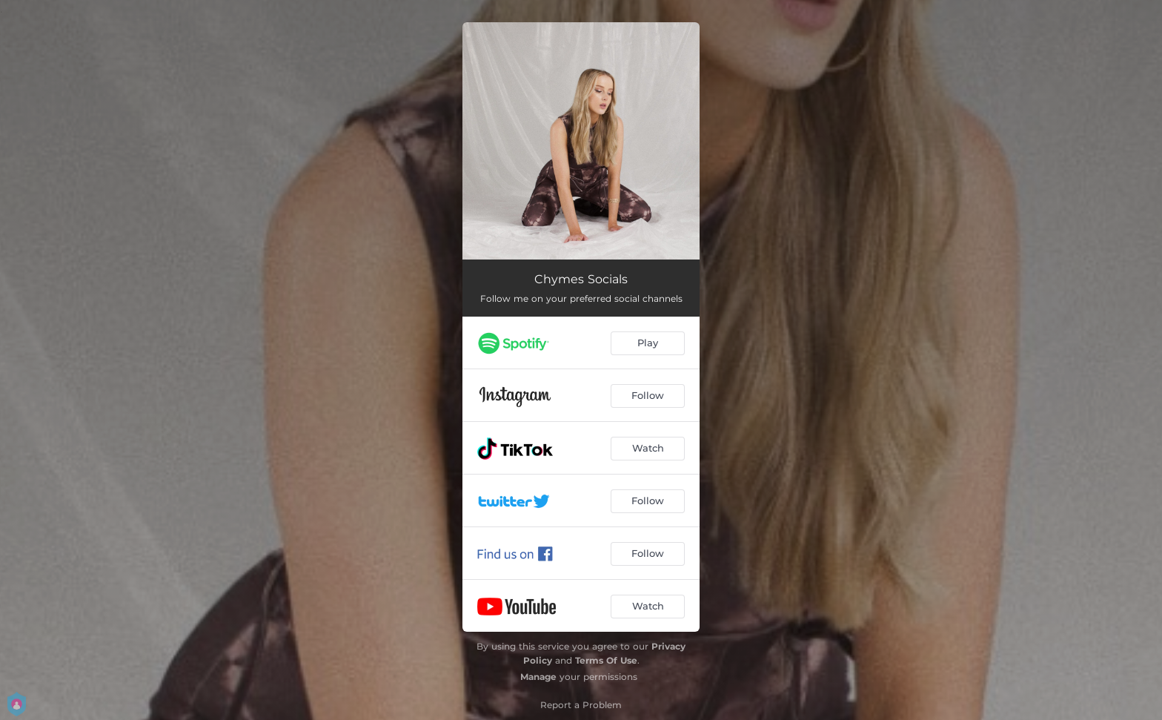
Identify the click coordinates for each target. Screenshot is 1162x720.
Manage (538, 676)
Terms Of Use (606, 660)
